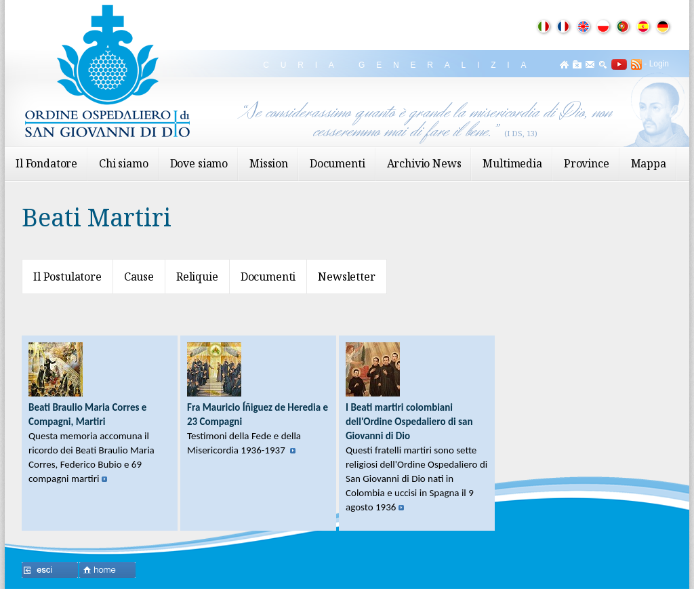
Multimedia (512, 163)
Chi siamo (123, 163)
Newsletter (346, 276)
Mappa (648, 163)
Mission (268, 163)
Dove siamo (199, 163)
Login (659, 63)
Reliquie (197, 276)
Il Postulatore (67, 276)
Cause (139, 276)
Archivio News (424, 163)
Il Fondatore (46, 163)
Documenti (337, 163)
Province (586, 163)
